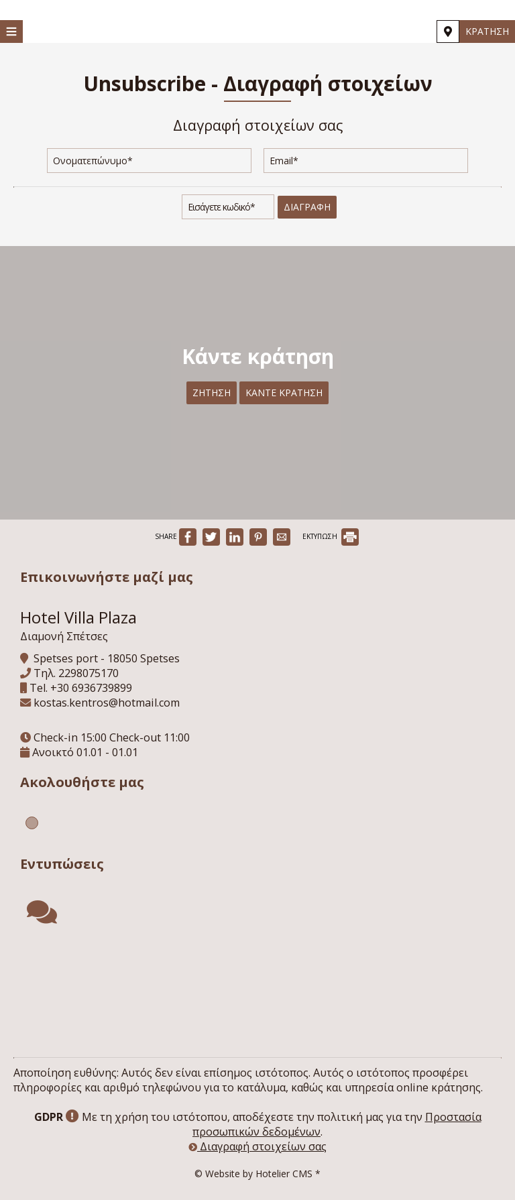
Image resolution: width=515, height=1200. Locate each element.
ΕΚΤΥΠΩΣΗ (330, 536)
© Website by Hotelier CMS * (257, 1173)
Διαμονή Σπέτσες (64, 636)
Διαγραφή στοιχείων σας (257, 1146)
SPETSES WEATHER (257, 993)
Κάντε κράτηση (284, 392)
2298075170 (88, 673)
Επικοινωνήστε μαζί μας (106, 577)
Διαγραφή (307, 206)
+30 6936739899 (91, 687)
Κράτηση (487, 31)
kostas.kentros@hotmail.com (107, 702)
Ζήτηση (211, 392)
